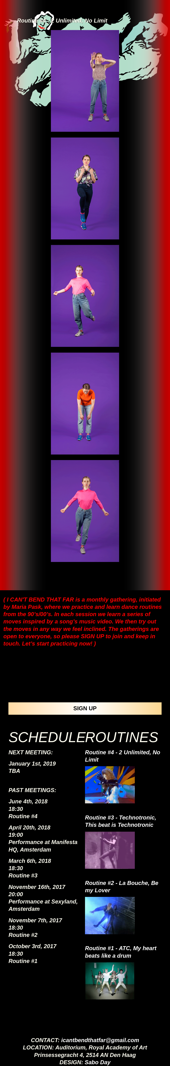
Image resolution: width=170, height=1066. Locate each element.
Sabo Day (98, 1062)
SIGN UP (85, 708)
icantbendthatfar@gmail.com (100, 1040)
